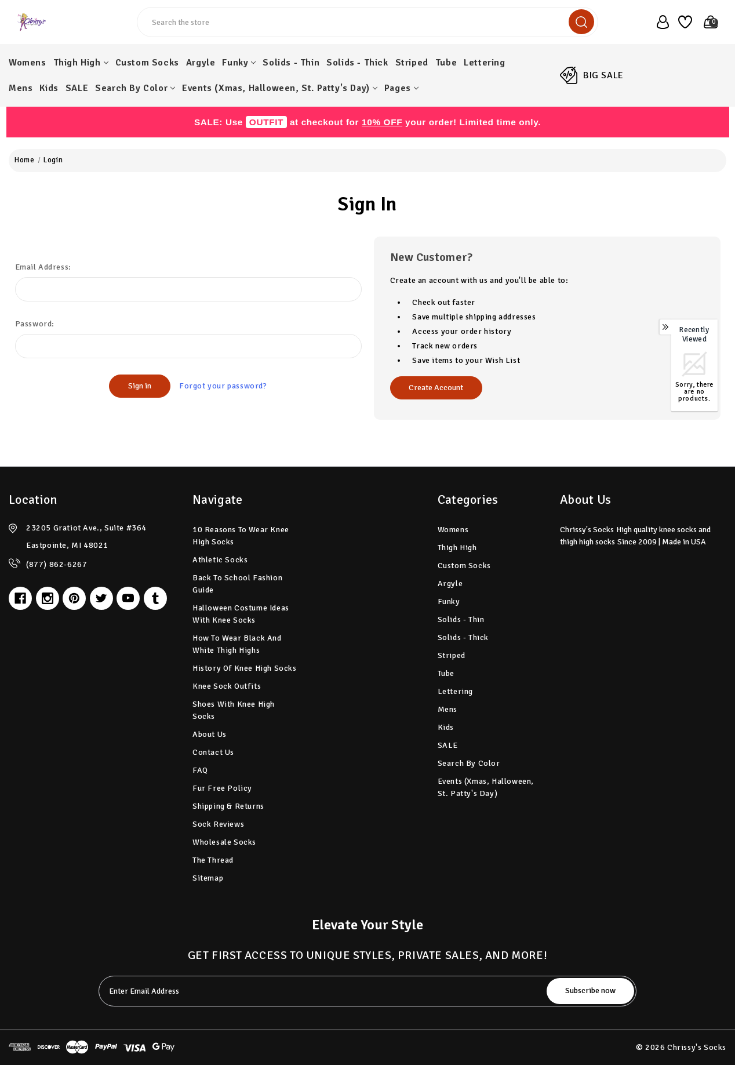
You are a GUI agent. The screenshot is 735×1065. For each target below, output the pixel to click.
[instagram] (47, 598)
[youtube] (128, 598)
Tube (446, 62)
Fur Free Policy (222, 788)
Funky (239, 62)
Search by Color (135, 88)
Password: (34, 324)
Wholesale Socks (224, 842)
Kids (48, 88)
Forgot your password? (223, 386)
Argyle (201, 62)
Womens (27, 62)
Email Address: (43, 267)
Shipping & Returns (228, 806)
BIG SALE (603, 75)
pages (401, 88)
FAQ (200, 770)
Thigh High (80, 62)
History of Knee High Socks (244, 668)
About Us (209, 734)
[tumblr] (155, 598)
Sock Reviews (218, 824)
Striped (411, 62)
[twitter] (101, 598)
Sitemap (207, 878)
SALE (77, 88)
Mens (20, 88)
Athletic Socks (220, 560)
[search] (581, 21)
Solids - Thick (357, 62)
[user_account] (659, 22)
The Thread (213, 860)
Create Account (436, 387)
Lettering (484, 62)
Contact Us (213, 752)
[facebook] (20, 598)
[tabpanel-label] (324, 991)
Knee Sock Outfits (226, 686)
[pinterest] (74, 598)
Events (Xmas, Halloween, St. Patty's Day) (279, 88)
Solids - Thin (291, 62)
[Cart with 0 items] (707, 22)
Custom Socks (147, 62)
